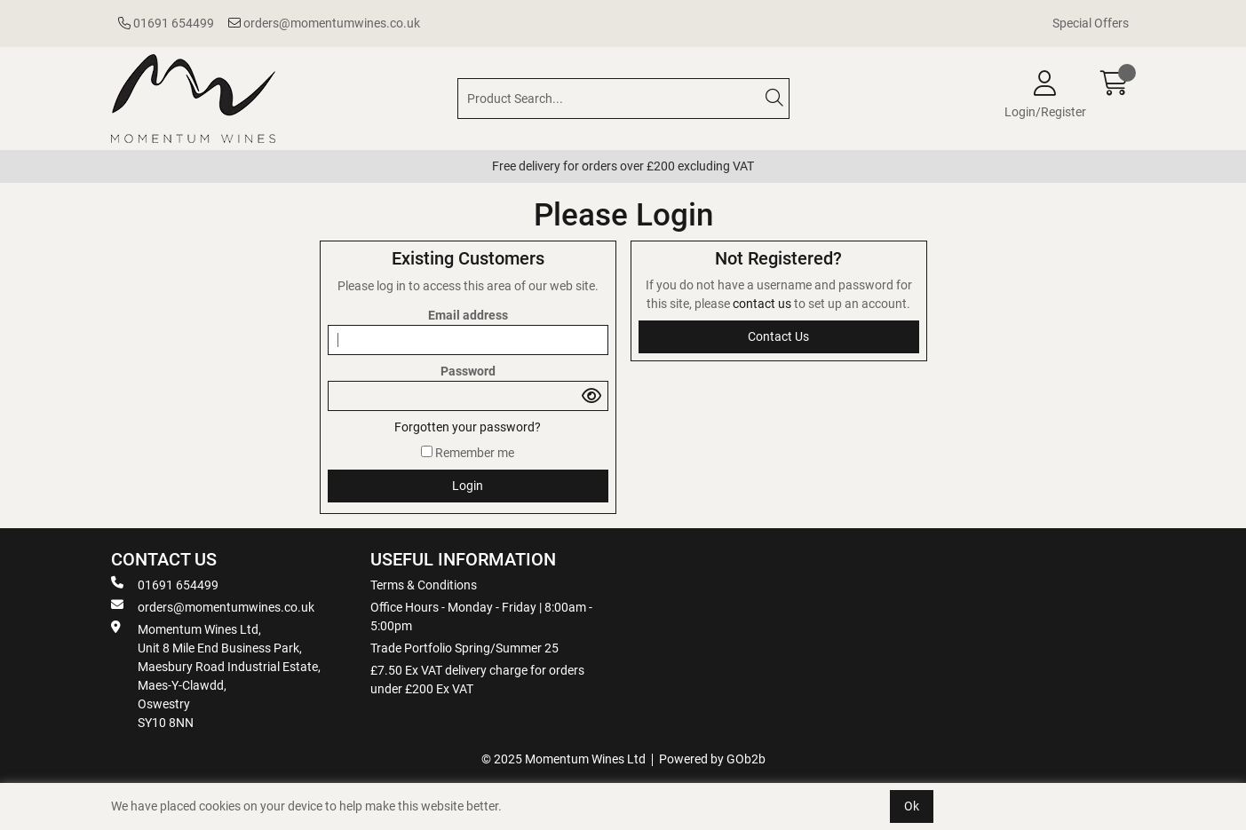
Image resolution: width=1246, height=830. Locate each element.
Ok (911, 806)
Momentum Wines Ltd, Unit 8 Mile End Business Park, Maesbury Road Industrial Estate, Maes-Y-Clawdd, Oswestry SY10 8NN (216, 675)
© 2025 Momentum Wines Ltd (563, 759)
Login (467, 485)
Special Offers (1090, 23)
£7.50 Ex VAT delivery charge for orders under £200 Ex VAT (477, 679)
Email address (468, 315)
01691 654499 (166, 23)
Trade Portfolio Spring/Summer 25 (464, 648)
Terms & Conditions (423, 585)
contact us (763, 303)
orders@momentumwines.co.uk (324, 23)
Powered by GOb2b (712, 759)
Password (468, 371)
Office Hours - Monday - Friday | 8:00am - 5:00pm (481, 616)
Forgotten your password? (467, 427)
